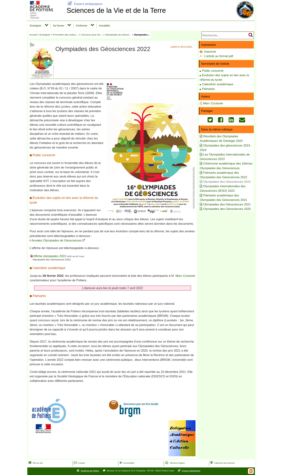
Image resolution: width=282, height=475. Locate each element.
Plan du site (35, 463)
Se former (58, 25)
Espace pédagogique (85, 4)
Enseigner (35, 25)
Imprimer (210, 51)
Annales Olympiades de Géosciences (56, 240)
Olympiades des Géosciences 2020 (227, 209)
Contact (79, 463)
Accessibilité (126, 463)
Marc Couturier (213, 103)
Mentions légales (174, 463)
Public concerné (212, 70)
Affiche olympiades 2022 (49, 256)
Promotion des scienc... (65, 34)
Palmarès (208, 89)
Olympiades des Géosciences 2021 (227, 204)
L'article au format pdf (218, 56)
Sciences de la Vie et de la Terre (116, 10)
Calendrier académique (217, 84)
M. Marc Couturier (183, 276)
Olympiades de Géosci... (118, 34)
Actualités (104, 25)
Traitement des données (222, 463)
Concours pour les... (91, 34)
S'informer (81, 25)
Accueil (33, 34)
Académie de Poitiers (90, 471)
